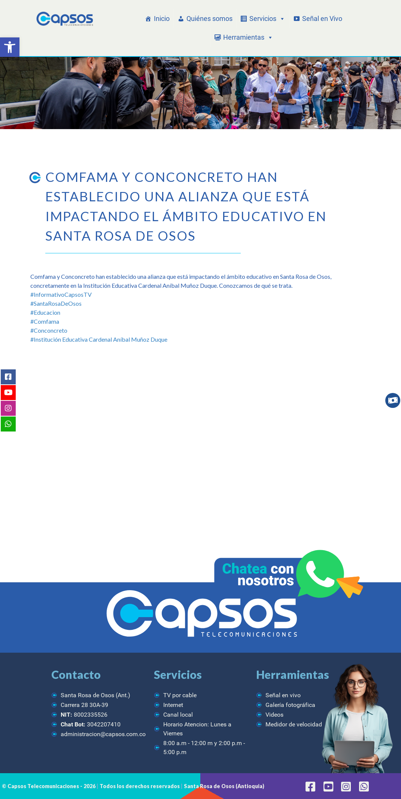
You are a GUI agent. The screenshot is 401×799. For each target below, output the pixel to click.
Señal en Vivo (322, 18)
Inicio (162, 18)
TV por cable (180, 695)
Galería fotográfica (290, 704)
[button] (9, 47)
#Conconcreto (48, 330)
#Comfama (44, 321)
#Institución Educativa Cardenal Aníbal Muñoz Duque (98, 339)
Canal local (178, 714)
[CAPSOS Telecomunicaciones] (64, 19)
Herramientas (248, 37)
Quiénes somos (209, 18)
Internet (173, 704)
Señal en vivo (283, 695)
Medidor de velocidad (293, 724)
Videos (274, 714)
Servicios (267, 18)
